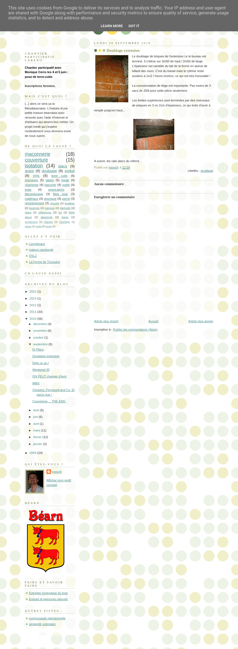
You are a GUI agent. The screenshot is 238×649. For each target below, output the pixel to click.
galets (50, 180)
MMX (36, 383)
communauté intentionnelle (47, 618)
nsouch (57, 471)
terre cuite (59, 175)
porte (38, 226)
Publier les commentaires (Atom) (135, 329)
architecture (31, 222)
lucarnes (34, 207)
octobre (38, 337)
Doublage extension (46, 356)
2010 (33, 318)
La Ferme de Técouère (44, 262)
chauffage (64, 222)
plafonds (65, 207)
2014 (33, 298)
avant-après (56, 189)
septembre (40, 344)
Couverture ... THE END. (49, 401)
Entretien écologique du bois (48, 593)
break (65, 180)
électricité (46, 217)
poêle (66, 184)
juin (36, 416)
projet (49, 226)
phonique (50, 198)
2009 (33, 452)
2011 (33, 311)
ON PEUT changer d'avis (49, 376)
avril (36, 423)
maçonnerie (37, 154)
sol (60, 212)
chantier (48, 222)
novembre (40, 330)
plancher (50, 184)
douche (54, 203)
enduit (70, 171)
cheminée (31, 180)
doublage (207, 170)
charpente (32, 184)
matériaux (32, 198)
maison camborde (41, 249)
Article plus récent (106, 321)
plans (28, 212)
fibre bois (60, 194)
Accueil (153, 321)
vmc (36, 175)
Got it (133, 26)
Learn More (112, 26)
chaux (28, 226)
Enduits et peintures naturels (48, 599)
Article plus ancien (200, 321)
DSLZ (33, 255)
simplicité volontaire (42, 624)
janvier (38, 444)
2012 (33, 305)
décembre (40, 324)
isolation (34, 165)
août (36, 410)
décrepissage (34, 194)
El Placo (38, 349)
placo (62, 166)
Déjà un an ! (40, 363)
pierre (66, 198)
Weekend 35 (41, 369)
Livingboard (37, 244)
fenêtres (70, 203)
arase (29, 171)
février (38, 437)
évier (28, 189)
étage (65, 217)
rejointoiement (34, 203)
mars (37, 430)
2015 (33, 291)
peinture (50, 207)
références (44, 212)
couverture (36, 160)
